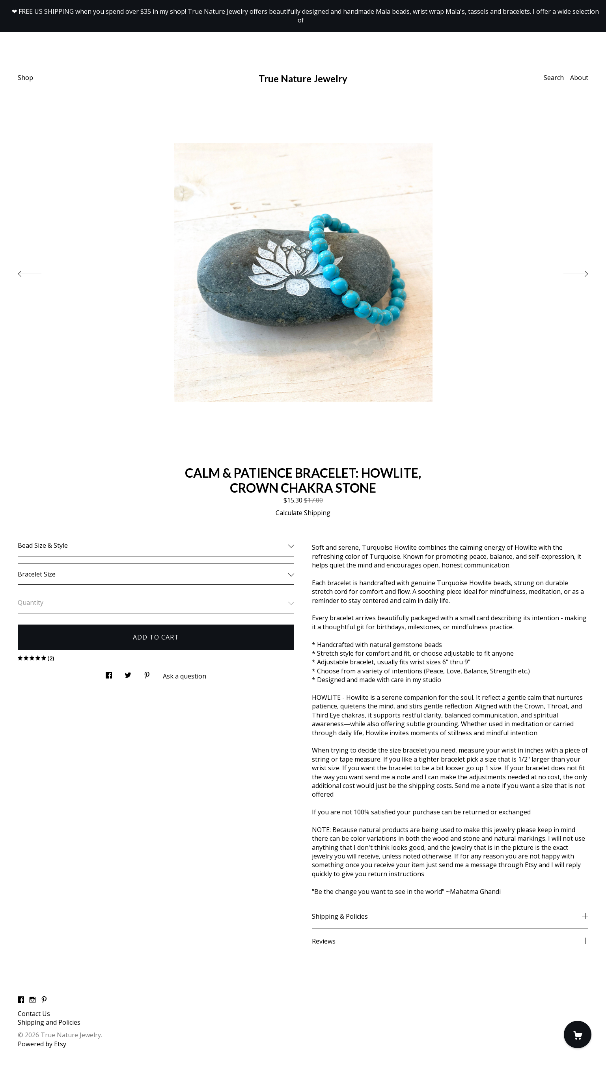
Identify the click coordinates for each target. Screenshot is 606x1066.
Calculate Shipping (303, 512)
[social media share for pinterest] (147, 672)
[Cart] (577, 1034)
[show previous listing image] (37, 271)
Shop (25, 77)
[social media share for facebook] (109, 672)
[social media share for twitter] (128, 672)
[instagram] (32, 1000)
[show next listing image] (568, 271)
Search (554, 77)
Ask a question (184, 676)
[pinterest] (44, 1000)
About (579, 77)
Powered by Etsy (42, 1044)
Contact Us (34, 1013)
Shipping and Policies (49, 1022)
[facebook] (21, 1000)
